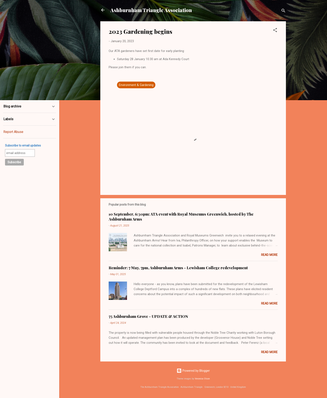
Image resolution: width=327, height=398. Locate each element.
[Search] (283, 11)
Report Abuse (13, 132)
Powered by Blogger (193, 371)
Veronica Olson (202, 378)
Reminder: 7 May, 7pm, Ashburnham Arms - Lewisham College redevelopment (178, 267)
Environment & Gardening (136, 85)
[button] (275, 31)
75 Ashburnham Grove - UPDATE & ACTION (148, 316)
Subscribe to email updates (23, 145)
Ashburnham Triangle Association (151, 10)
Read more (269, 255)
